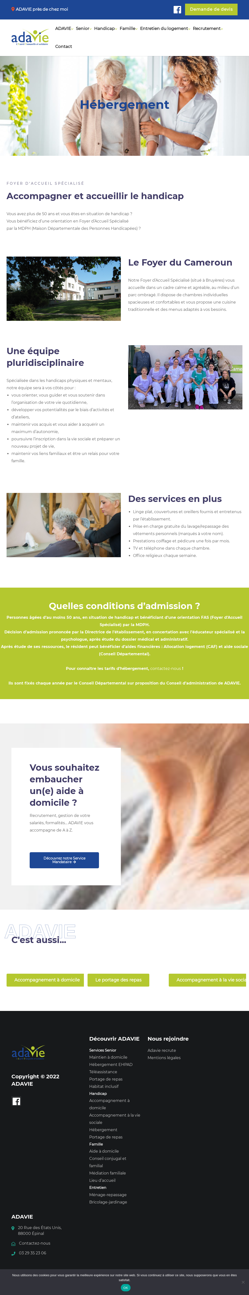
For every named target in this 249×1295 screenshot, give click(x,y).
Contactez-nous (34, 1243)
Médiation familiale (107, 1173)
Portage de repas (106, 1079)
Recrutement (207, 28)
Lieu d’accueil (102, 1180)
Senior (82, 28)
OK (125, 1288)
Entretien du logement (164, 28)
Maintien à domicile (108, 1057)
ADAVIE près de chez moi (42, 9)
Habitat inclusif (103, 1086)
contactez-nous (165, 668)
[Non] (242, 1282)
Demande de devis (211, 9)
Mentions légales (164, 1057)
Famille (127, 28)
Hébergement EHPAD (111, 1064)
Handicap (104, 28)
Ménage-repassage (108, 1195)
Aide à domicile (104, 1151)
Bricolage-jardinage (108, 1202)
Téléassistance (103, 1072)
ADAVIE (63, 28)
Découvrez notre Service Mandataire (64, 860)
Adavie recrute (162, 1050)
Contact (63, 46)
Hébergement (103, 1130)
